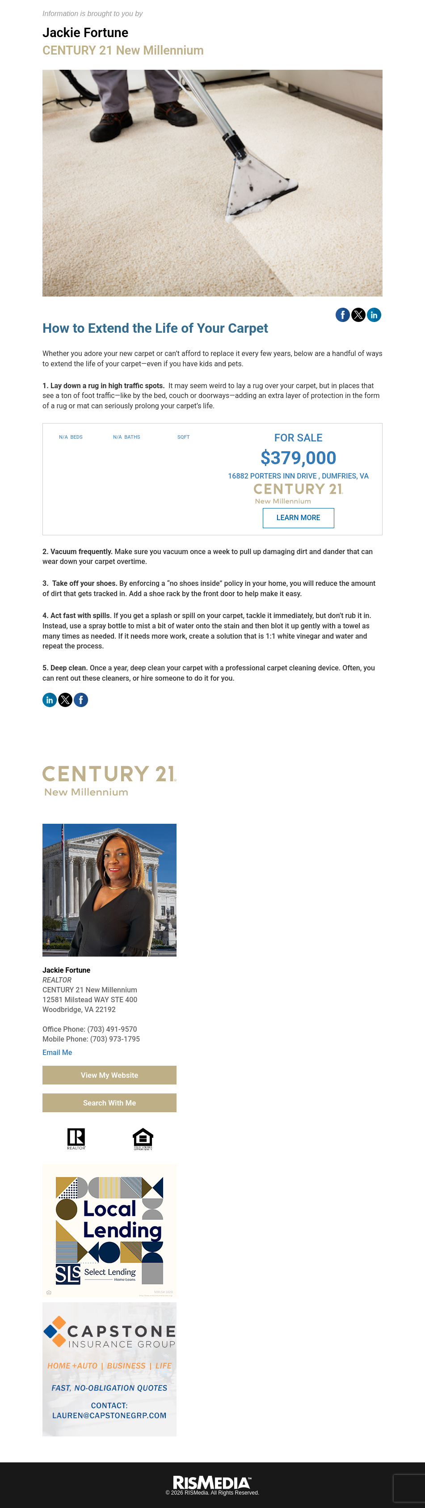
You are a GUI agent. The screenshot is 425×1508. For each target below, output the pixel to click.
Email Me (57, 1052)
